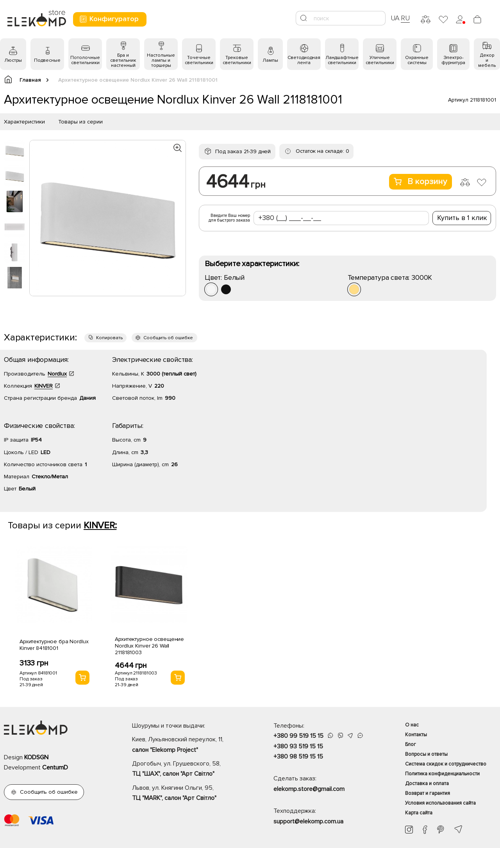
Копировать (109, 338)
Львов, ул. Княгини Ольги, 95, (189, 793)
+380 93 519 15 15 (298, 746)
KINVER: (100, 525)
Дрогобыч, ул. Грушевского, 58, (189, 769)
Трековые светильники (237, 60)
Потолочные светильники (85, 60)
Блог (410, 744)
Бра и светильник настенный (123, 60)
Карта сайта (418, 813)
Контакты (416, 735)
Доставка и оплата (427, 783)
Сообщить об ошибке (168, 338)
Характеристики (24, 121)
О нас (412, 725)
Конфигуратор (109, 18)
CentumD (55, 767)
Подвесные (47, 60)
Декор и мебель (487, 60)
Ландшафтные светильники (342, 60)
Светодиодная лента (304, 60)
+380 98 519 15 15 (298, 756)
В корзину (420, 181)
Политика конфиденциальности (442, 774)
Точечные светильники (199, 60)
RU (405, 18)
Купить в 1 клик (462, 217)
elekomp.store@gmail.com (309, 789)
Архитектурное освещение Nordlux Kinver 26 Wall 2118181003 (149, 646)
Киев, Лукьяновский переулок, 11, (189, 745)
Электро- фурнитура (453, 60)
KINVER (43, 386)
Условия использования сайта (440, 803)
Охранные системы (417, 60)
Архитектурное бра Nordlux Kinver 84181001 (54, 644)
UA (395, 18)
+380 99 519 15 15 (298, 736)
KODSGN (36, 757)
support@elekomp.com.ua (308, 821)
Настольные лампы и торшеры (161, 60)
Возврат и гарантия (427, 793)
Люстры (13, 60)
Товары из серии (80, 121)
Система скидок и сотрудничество (445, 764)
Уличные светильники (380, 60)
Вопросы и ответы (426, 754)
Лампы (270, 60)
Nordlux (57, 373)
